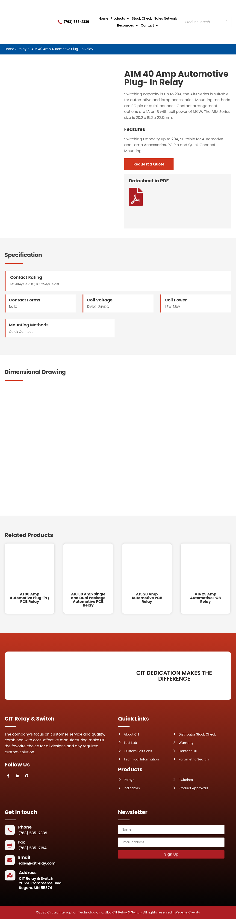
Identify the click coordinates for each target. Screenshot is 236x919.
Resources (125, 26)
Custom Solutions (138, 751)
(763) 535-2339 (76, 21)
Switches (186, 780)
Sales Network (165, 19)
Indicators (132, 788)
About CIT (131, 734)
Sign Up (171, 854)
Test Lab (130, 742)
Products (118, 19)
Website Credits (187, 912)
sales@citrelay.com (37, 863)
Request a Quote (148, 164)
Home (103, 19)
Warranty (186, 742)
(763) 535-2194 (32, 848)
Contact (147, 26)
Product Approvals (193, 788)
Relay (22, 49)
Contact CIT (188, 751)
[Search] (226, 22)
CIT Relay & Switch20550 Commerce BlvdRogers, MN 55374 (40, 883)
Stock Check (142, 19)
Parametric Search (194, 759)
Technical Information (141, 759)
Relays (129, 780)
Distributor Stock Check (197, 734)
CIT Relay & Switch (127, 912)
